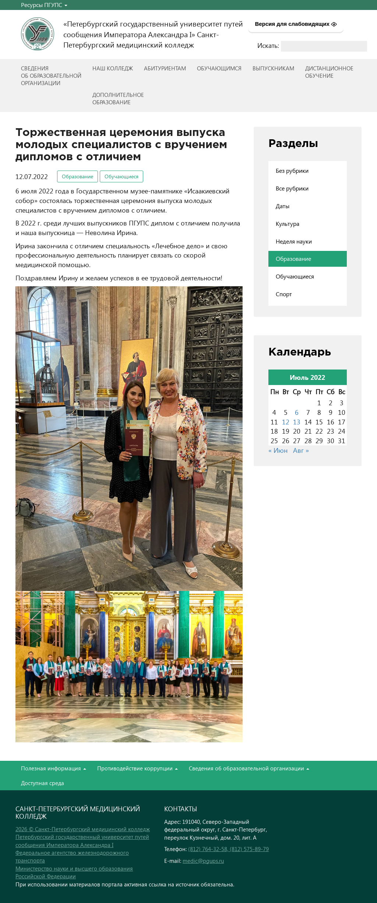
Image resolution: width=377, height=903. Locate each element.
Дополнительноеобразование (118, 98)
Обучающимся (219, 68)
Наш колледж (112, 68)
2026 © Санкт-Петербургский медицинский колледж (82, 829)
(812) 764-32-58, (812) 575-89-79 (228, 849)
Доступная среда (42, 783)
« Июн (278, 450)
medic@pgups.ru (203, 860)
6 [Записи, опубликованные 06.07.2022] (297, 412)
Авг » (301, 450)
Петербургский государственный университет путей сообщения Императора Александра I (82, 840)
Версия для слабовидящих (296, 24)
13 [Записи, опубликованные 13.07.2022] (296, 421)
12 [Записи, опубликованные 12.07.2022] (285, 421)
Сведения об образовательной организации (249, 768)
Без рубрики (292, 170)
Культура (287, 223)
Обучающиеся (121, 176)
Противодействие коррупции (137, 768)
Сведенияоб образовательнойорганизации (51, 75)
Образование (77, 176)
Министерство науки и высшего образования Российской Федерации (74, 872)
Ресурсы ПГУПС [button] (44, 4)
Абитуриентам (165, 68)
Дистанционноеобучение (329, 71)
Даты (282, 206)
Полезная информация (53, 768)
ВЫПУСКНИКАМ (273, 68)
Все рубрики (292, 188)
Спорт (284, 294)
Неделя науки (294, 241)
